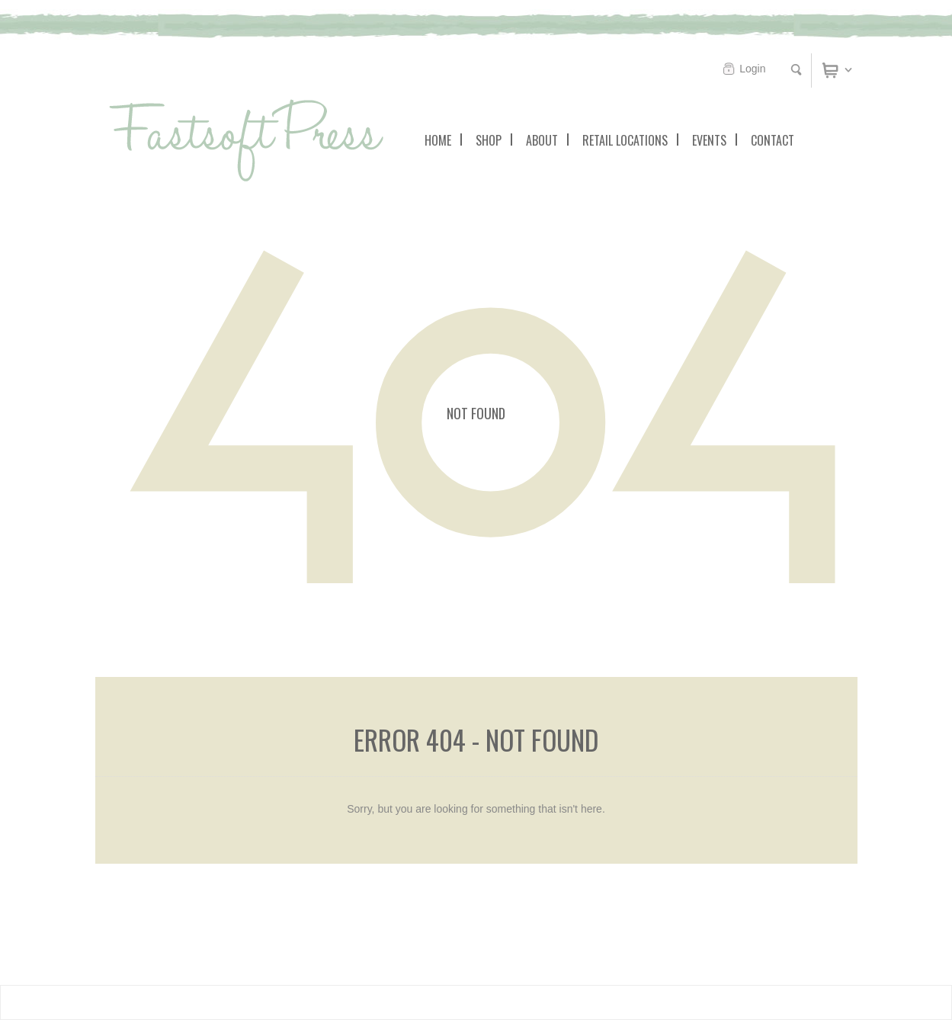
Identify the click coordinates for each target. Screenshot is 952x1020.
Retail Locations (625, 140)
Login (752, 69)
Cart (849, 69)
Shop (489, 140)
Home (438, 140)
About (542, 140)
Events (709, 140)
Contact (772, 140)
